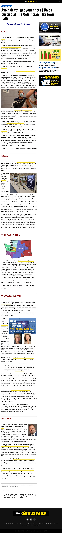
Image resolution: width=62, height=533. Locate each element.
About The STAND (27, 525)
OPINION (41, 523)
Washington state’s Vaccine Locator (15, 123)
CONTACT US (37, 525)
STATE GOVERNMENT (31, 523)
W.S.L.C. (56, 523)
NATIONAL (22, 523)
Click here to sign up (16, 285)
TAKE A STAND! (48, 523)
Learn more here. (19, 370)
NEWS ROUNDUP (8, 523)
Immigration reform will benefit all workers (23, 358)
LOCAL (16, 523)
